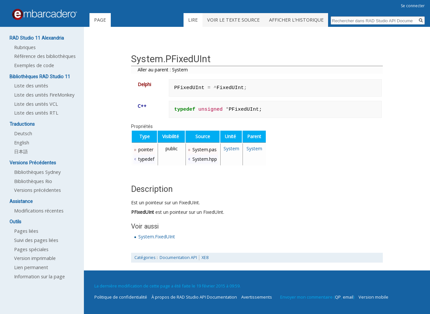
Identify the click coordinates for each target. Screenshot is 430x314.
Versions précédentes (37, 190)
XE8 (205, 257)
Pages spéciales (31, 249)
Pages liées (26, 231)
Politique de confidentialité (120, 297)
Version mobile (373, 297)
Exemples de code (34, 65)
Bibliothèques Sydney (37, 172)
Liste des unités (31, 86)
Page (100, 20)
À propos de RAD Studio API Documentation (194, 297)
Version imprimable (35, 258)
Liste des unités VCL (36, 104)
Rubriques (25, 47)
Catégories (145, 257)
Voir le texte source (233, 20)
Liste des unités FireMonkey (44, 95)
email (348, 297)
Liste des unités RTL (36, 113)
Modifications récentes (39, 211)
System (231, 148)
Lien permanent (31, 267)
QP (338, 297)
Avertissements (256, 297)
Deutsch (23, 133)
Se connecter (413, 6)
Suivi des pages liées (36, 240)
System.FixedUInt (156, 236)
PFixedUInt (142, 212)
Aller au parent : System (163, 69)
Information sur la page (39, 276)
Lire (193, 20)
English (21, 142)
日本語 (21, 151)
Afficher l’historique (296, 20)
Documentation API (178, 257)
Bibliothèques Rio (33, 181)
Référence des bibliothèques (45, 56)
